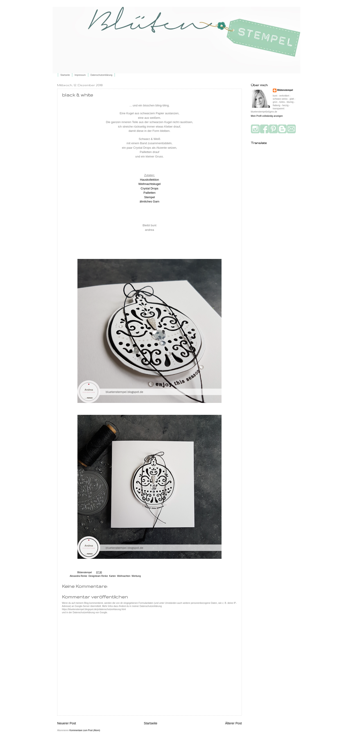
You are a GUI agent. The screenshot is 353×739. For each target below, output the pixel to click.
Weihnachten (123, 576)
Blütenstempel (85, 572)
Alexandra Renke (78, 576)
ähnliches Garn (149, 201)
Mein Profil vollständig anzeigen (267, 116)
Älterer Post (233, 723)
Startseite (65, 75)
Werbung (136, 576)
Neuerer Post (66, 723)
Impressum (80, 75)
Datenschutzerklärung (101, 75)
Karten (112, 576)
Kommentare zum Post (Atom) (85, 730)
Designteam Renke (98, 576)
